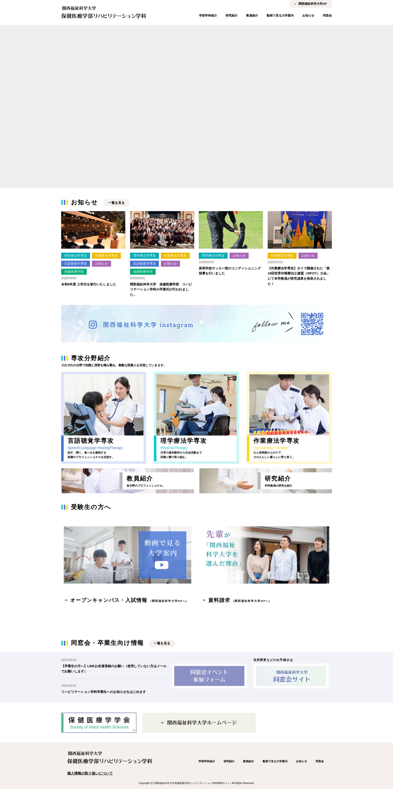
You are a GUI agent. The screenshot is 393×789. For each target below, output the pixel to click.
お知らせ (308, 15)
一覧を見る (116, 203)
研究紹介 (232, 15)
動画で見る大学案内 (280, 15)
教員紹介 (252, 15)
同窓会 (327, 15)
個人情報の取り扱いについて (90, 773)
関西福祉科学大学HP (313, 4)
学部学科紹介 (208, 15)
